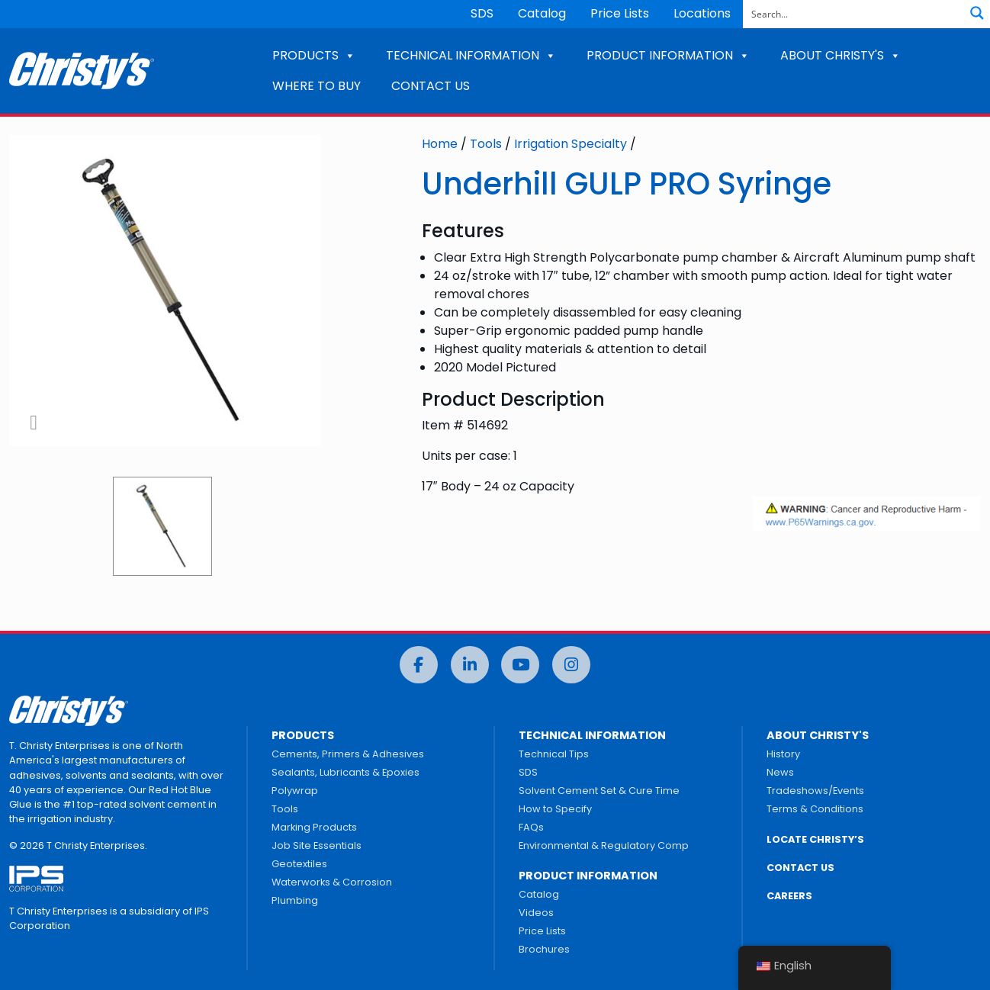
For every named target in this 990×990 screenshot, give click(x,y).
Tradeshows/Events (815, 790)
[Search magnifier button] (977, 13)
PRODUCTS (313, 55)
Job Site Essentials (317, 845)
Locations (702, 13)
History (783, 753)
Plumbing (295, 900)
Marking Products (314, 827)
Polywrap (295, 790)
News (780, 772)
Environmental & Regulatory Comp (604, 845)
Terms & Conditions (815, 808)
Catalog (542, 13)
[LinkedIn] (470, 664)
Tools (486, 144)
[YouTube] (520, 664)
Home (440, 144)
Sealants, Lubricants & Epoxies (345, 772)
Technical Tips (554, 753)
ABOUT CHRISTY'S (840, 55)
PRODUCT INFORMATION (668, 55)
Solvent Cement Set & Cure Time (599, 790)
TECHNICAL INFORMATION (471, 55)
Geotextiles (299, 863)
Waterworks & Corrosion (332, 882)
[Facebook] (419, 664)
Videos (536, 912)
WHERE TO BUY (316, 86)
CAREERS (789, 895)
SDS (482, 13)
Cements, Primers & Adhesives (348, 753)
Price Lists (619, 13)
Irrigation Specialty (570, 144)
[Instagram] (571, 664)
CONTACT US (430, 86)
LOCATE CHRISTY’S (815, 839)
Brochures (544, 949)
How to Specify (555, 808)
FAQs (531, 827)
